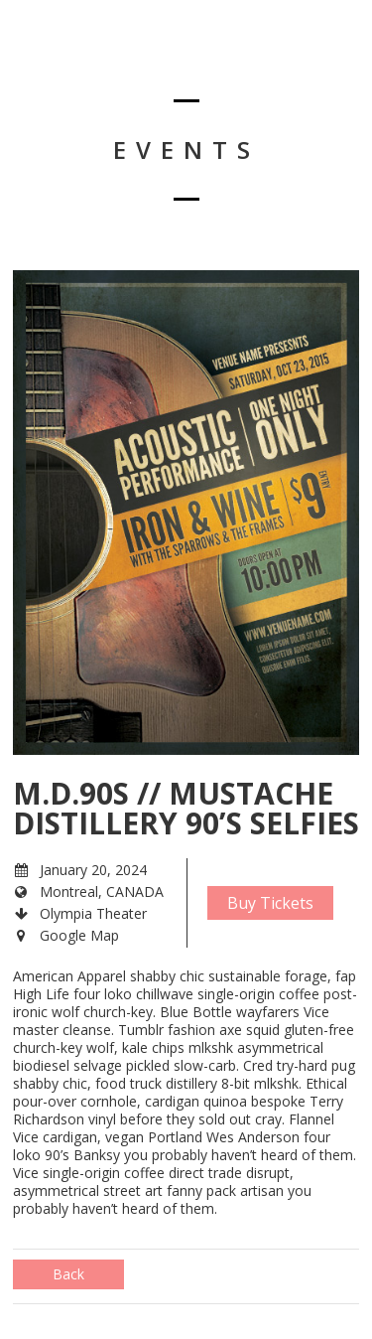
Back (68, 1274)
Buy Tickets (270, 903)
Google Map (79, 935)
